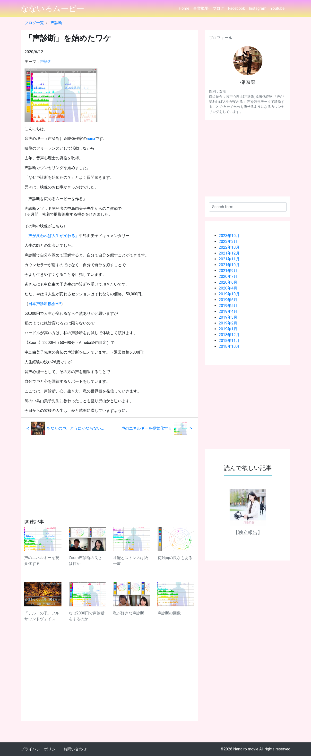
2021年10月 (229, 265)
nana (91, 138)
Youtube (277, 8)
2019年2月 (228, 323)
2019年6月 (228, 299)
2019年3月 (228, 317)
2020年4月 (228, 288)
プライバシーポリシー (40, 749)
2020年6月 (228, 282)
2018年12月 (229, 334)
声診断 (56, 22)
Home (184, 8)
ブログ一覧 (34, 22)
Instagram (257, 8)
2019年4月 (228, 311)
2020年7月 (228, 276)
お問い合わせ (75, 749)
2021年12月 (229, 253)
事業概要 (201, 8)
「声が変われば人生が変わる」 (52, 235)
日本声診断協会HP (44, 303)
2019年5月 (228, 305)
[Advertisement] (109, 473)
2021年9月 (228, 270)
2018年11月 (229, 340)
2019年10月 (229, 294)
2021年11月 (229, 259)
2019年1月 (228, 329)
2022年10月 (229, 247)
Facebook (236, 8)
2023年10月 (229, 235)
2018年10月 (229, 346)
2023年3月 (228, 241)
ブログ (218, 8)
